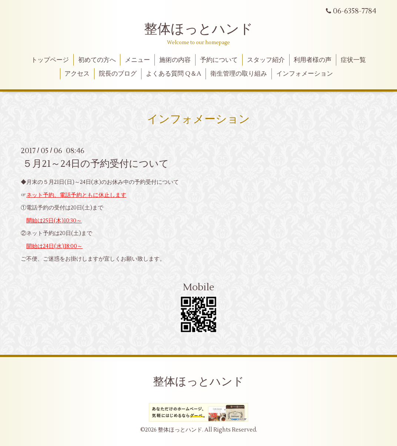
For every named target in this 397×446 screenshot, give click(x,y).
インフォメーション (304, 74)
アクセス (77, 74)
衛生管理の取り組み (238, 74)
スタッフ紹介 (266, 60)
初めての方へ (97, 60)
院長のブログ (118, 74)
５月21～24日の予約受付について (96, 164)
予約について (219, 60)
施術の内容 (175, 60)
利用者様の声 (312, 60)
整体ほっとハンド (198, 29)
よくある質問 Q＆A (173, 74)
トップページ (50, 60)
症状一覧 (353, 60)
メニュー (137, 60)
